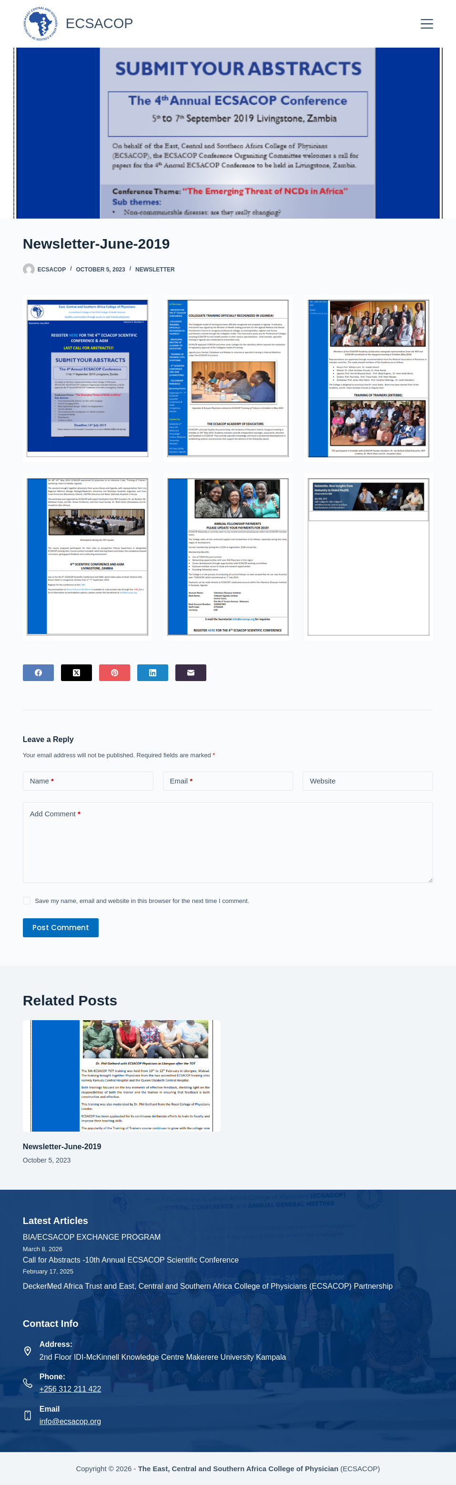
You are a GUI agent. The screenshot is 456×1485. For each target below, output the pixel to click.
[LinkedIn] (152, 672)
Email (181, 781)
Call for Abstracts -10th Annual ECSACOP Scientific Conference (131, 1260)
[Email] (190, 672)
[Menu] (427, 24)
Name (42, 781)
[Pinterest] (114, 672)
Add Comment (55, 814)
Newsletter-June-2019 (62, 1147)
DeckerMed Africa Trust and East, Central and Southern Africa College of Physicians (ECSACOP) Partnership (208, 1286)
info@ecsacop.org (70, 1421)
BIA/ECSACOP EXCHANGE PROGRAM (92, 1237)
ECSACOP (99, 23)
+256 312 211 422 (70, 1389)
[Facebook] (38, 672)
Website (322, 781)
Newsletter (155, 269)
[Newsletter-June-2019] (122, 1076)
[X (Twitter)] (76, 672)
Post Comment (60, 928)
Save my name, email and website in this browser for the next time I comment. (142, 900)
